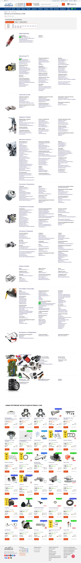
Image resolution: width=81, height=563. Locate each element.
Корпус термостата (23, 217)
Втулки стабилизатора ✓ (43, 126)
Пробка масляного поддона (24, 168)
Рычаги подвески (61, 68)
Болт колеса (36, 530)
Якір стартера (60, 239)
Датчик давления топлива (63, 165)
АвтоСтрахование (67, 554)
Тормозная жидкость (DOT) (44, 61)
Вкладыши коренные (23, 160)
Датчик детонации (42, 163)
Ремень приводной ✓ (23, 71)
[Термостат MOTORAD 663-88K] (70, 479)
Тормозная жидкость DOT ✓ (44, 104)
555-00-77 (19, 6)
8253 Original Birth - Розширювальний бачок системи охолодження (11, 418)
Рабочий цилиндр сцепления (24, 193)
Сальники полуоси (42, 191)
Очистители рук (42, 89)
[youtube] (5, 556)
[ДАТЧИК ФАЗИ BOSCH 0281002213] (11, 524)
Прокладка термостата (23, 225)
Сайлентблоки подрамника (44, 122)
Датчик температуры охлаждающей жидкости (67, 216)
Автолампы (21, 241)
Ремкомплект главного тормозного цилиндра (66, 79)
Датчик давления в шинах (44, 129)
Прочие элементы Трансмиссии (45, 193)
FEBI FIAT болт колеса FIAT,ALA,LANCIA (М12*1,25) (54, 418)
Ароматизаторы (22, 306)
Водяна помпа (51, 462)
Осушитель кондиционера (44, 212)
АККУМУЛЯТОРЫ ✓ (42, 67)
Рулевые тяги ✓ (61, 128)
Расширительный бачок (23, 211)
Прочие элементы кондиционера (45, 217)
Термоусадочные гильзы (63, 310)
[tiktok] (11, 556)
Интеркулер (41, 169)
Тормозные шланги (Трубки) (44, 100)
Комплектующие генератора (44, 239)
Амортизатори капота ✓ (23, 269)
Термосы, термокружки (43, 361)
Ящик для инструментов (62, 335)
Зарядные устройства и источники (64, 262)
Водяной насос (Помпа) (23, 73)
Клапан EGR (21, 176)
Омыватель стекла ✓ (43, 78)
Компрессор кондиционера (44, 211)
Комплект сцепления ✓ (23, 187)
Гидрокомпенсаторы (23, 150)
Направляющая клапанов (24, 149)
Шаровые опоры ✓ (42, 124)
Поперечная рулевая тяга (63, 129)
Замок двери (41, 269)
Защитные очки (22, 106)
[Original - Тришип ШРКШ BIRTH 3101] (40, 412)
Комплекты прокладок (62, 154)
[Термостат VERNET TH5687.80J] (55, 479)
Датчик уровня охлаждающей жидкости (66, 220)
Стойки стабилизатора (62, 72)
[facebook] (7, 556)
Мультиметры (22, 83)
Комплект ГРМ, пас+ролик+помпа (37, 463)
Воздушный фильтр (62, 142)
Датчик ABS (60, 103)
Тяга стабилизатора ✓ (43, 125)
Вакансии (65, 556)
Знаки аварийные (61, 318)
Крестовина (41, 192)
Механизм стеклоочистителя (44, 279)
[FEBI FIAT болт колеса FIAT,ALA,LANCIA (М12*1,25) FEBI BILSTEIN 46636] (55, 412)
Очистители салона (22, 299)
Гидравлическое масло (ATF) (24, 61)
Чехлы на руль (22, 278)
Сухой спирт (60, 361)
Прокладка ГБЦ (61, 149)
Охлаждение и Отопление (26, 206)
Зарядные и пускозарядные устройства (26, 82)
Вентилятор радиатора (23, 220)
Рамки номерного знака (23, 310)
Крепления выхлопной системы (25, 173)
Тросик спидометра (42, 198)
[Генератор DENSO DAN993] (11, 502)
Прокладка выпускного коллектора (65, 153)
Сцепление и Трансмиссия (26, 184)
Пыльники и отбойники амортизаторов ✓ (27, 122)
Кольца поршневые (23, 142)
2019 (36, 26)
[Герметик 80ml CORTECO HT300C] (70, 524)
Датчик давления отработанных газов (26, 179)
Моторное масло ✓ (24, 59)
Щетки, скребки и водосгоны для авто (26, 307)
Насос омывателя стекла (43, 82)
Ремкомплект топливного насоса (64, 166)
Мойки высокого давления (44, 335)
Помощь (65, 557)
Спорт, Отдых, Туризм (25, 354)
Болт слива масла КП (62, 193)
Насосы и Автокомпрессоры (24, 81)
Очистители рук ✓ (42, 107)
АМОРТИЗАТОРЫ (24, 33)
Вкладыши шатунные (23, 161)
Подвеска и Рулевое (25, 117)
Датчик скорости (42, 196)
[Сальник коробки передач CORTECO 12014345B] (55, 502)
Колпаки (40, 132)
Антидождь (41, 90)
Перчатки (21, 107)
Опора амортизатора (23, 39)
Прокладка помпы (22, 223)
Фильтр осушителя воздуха (63, 64)
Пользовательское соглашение (55, 556)
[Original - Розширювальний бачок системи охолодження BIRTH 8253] (11, 412)
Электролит (41, 249)
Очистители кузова (22, 301)
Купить (7, 427)
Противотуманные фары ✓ (44, 242)
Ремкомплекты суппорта (63, 78)
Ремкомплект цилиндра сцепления (26, 196)
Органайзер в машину (23, 313)
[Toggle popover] (73, 556)
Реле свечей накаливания (44, 246)
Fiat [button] (16, 22)
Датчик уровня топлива (62, 162)
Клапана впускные (22, 145)
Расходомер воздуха (62, 172)
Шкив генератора (42, 235)
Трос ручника (21, 100)
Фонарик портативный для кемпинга (45, 364)
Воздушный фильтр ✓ (62, 60)
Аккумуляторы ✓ (61, 242)
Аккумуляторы (61, 257)
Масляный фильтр (61, 144)
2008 (18, 27)
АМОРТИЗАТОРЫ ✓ (62, 67)
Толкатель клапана (23, 166)
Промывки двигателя (23, 63)
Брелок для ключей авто (43, 313)
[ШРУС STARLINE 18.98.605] (26, 502)
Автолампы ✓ (22, 76)
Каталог (50, 559)
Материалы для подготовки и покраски (46, 304)
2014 (23, 26)
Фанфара (40, 317)
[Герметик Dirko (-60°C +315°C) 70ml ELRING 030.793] (55, 524)
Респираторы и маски (23, 323)
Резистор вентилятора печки (63, 212)
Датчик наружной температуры (25, 252)
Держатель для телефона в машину (26, 311)
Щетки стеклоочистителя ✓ (44, 79)
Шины (22, 377)
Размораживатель (42, 81)
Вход (75, 0)
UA (5, 0)
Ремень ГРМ (41, 144)
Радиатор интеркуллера (23, 222)
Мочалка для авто (22, 302)
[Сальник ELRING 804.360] (25, 457)
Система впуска (61, 170)
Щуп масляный (22, 169)
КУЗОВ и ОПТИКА (24, 266)
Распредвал (21, 152)
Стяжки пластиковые (62, 309)
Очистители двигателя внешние (45, 87)
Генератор (41, 234)
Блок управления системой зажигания (65, 243)
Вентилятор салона (62, 211)
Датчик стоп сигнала (62, 104)
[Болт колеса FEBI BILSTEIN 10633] (40, 524)
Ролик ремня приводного (24, 72)
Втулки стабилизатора (43, 74)
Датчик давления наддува (44, 154)
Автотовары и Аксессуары (26, 288)
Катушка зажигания (42, 71)
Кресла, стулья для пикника (44, 358)
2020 (13, 24)
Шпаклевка (41, 307)
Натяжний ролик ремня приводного (45, 149)
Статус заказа (52, 549)
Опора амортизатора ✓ (23, 124)
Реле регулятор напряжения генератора (46, 238)
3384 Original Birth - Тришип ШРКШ (25, 418)
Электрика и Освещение (26, 231)
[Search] (63, 4)
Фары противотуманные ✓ (24, 272)
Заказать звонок (22, 553)
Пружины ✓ (21, 121)
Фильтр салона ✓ (61, 61)
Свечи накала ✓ (22, 235)
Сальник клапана (37, 440)
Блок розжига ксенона (23, 242)
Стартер (59, 234)
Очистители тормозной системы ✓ (45, 106)
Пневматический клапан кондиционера (46, 213)
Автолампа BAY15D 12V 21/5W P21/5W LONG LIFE (25, 441)
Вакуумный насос (42, 101)
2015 (26, 26)
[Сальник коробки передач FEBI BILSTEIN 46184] (69, 502)
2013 (21, 26)
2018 (33, 26)
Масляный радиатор (23, 221)
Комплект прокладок (68, 440)
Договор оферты (52, 554)
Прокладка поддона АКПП (63, 187)
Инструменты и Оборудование (27, 332)
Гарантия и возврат (64, 0)
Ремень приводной (42, 147)
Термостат (21, 216)
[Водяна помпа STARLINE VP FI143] (55, 457)
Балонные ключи (61, 325)
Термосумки (21, 359)
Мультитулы (21, 361)
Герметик (40, 85)
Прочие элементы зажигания (24, 238)
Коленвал (21, 155)
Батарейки (60, 252)
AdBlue (40, 63)
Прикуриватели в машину (63, 255)
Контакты (71, 0)
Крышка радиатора (23, 213)
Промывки (41, 64)
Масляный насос (22, 159)
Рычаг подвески (42, 120)
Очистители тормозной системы (64, 81)
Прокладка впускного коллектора (64, 152)
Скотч (59, 307)
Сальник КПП (60, 190)
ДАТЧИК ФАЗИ (7, 530)
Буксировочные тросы (62, 323)
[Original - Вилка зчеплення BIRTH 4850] (69, 412)
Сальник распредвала (23, 154)
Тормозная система (24, 94)
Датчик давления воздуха (24, 246)
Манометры (60, 328)
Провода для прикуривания (24, 79)
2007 (16, 27)
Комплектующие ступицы (63, 124)
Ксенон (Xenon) (22, 243)
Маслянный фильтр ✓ (62, 59)
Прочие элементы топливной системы (65, 161)
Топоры (20, 364)
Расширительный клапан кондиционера (46, 216)
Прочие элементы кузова (63, 272)
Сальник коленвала (23, 156)
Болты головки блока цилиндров (25, 151)
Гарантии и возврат (52, 553)
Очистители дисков (42, 322)
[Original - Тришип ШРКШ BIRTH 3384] (25, 412)
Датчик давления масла (43, 159)
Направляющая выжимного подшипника (27, 198)
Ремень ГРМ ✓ (22, 66)
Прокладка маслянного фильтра (25, 165)
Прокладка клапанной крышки (64, 150)
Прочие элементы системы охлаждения (26, 226)
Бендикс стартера (61, 235)
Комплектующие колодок (24, 101)
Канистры (60, 322)
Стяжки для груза (61, 324)
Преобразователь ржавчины (44, 308)
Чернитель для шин (42, 133)
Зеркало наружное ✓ (43, 272)
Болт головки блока (52, 440)
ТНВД (59, 164)
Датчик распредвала (43, 162)
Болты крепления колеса (63, 122)
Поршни (20, 144)
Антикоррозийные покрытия (44, 309)
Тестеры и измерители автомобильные (65, 249)
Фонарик (40, 312)
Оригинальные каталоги (68, 553)
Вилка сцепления (22, 197)
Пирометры (60, 246)
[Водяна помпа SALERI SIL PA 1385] (11, 479)
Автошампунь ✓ (22, 297)
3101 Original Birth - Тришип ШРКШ (39, 418)
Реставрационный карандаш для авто (47, 303)
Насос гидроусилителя (23, 128)
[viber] (14, 556)
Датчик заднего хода (23, 247)
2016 (28, 26)
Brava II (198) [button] (23, 22)
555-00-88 (19, 3)
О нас (50, 560)
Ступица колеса (61, 121)
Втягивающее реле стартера (63, 238)
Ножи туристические (23, 360)
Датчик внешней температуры (64, 219)
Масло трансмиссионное (24, 60)
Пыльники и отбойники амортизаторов (26, 38)
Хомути (59, 308)
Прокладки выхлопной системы (25, 174)
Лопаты (20, 362)
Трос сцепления (22, 195)
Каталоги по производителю (69, 550)
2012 (18, 26)
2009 (21, 27)
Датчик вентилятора (62, 215)
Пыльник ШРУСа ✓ (42, 188)
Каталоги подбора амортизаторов (70, 549)
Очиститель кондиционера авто (45, 224)
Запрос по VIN (22, 555)
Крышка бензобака (61, 167)
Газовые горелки (22, 365)
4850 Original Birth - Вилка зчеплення (68, 418)
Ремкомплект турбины (43, 171)
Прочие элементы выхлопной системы (26, 177)
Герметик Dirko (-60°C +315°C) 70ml (54, 531)
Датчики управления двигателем (45, 152)
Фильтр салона (61, 146)
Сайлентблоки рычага (62, 71)
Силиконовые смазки (62, 301)
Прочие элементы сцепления (24, 200)
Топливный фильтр (62, 63)
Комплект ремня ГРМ (23, 67)
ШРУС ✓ (40, 187)
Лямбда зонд (41, 153)
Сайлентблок (22, 530)
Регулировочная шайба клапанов (25, 164)
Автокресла (41, 316)
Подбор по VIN (29, 4)
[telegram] (12, 556)
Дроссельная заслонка (43, 164)
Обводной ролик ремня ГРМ (24, 68)
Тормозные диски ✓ (62, 76)
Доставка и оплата (56, 0)
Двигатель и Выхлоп (25, 139)
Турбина (40, 167)
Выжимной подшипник (23, 188)
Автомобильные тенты (23, 281)
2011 (16, 26)
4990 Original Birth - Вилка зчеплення (9, 441)
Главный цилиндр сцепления (24, 192)
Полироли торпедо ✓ (23, 298)
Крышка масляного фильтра (24, 170)
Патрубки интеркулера (43, 170)
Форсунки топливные (62, 160)
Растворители (42, 302)
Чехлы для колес (42, 323)
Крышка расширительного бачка (25, 212)
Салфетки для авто (22, 303)
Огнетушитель (61, 316)
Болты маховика (22, 191)
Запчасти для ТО (24, 56)
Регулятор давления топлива (44, 158)
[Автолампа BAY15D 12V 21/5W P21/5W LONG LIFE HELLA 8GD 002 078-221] (26, 434)
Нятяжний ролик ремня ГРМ (44, 142)
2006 (13, 27)
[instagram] (9, 556)
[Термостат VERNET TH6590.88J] (40, 479)
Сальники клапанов (23, 147)
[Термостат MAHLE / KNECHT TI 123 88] (26, 479)
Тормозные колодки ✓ (62, 75)
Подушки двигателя (23, 163)
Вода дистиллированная (43, 60)
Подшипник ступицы (62, 120)
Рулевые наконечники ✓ (63, 127)
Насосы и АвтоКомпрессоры (63, 319)
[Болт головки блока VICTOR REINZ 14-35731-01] (55, 434)
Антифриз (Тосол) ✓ (42, 59)
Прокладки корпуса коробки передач (65, 194)
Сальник (21, 462)
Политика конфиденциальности (55, 557)
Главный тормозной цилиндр (44, 99)
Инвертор (60, 258)
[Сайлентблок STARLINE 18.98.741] (26, 524)
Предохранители (22, 86)
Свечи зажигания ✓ (42, 68)
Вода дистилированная (43, 251)
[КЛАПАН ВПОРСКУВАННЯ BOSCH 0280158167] (40, 502)
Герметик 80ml (66, 530)
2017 (31, 26)
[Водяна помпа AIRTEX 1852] (70, 456)
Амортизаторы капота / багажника (25, 275)
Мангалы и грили (22, 358)
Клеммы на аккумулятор (24, 84)
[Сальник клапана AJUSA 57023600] (40, 434)
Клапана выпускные (23, 146)
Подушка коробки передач (63, 191)
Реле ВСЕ (40, 245)
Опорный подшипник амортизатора (26, 40)
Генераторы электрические (63, 259)
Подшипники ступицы (43, 75)
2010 (13, 26)
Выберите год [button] (9, 22)
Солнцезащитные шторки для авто (25, 312)
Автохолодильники (61, 358)
